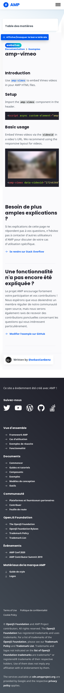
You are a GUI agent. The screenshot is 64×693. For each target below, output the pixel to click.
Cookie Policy (10, 614)
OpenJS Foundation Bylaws (21, 528)
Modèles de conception (20, 481)
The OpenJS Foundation (20, 524)
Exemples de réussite (19, 443)
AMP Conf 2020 (15, 552)
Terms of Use (10, 610)
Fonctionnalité (15, 448)
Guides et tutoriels (17, 467)
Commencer (14, 462)
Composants (14, 472)
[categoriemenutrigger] (25, 37)
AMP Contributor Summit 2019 (23, 556)
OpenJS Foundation (17, 624)
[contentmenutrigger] (30, 24)
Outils (10, 485)
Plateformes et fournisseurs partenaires (29, 500)
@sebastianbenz (40, 360)
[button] (58, 4)
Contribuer (13, 505)
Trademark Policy (17, 533)
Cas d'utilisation (16, 439)
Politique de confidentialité (33, 610)
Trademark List (15, 537)
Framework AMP (16, 434)
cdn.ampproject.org (43, 676)
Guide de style (15, 571)
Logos (10, 576)
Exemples (34, 49)
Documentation (15, 49)
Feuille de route (16, 509)
